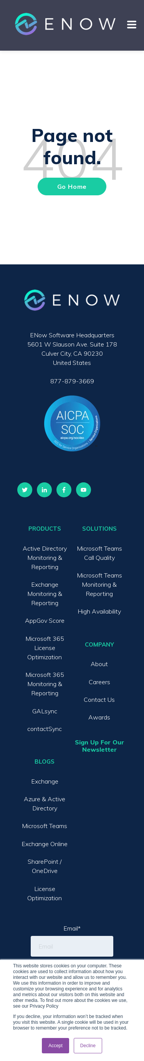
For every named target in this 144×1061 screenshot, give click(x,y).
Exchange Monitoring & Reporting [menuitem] (44, 594)
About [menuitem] (99, 664)
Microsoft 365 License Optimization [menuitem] (44, 648)
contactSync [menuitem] (44, 729)
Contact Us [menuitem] (99, 699)
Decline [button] (88, 1045)
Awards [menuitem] (99, 717)
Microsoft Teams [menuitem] (44, 826)
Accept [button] (55, 1045)
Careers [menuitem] (99, 682)
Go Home (72, 186)
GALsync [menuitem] (44, 711)
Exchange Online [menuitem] (45, 844)
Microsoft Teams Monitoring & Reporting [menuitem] (99, 584)
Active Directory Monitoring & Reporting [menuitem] (45, 558)
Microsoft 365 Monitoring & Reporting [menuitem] (44, 684)
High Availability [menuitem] (99, 611)
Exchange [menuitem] (44, 781)
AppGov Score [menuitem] (45, 620)
